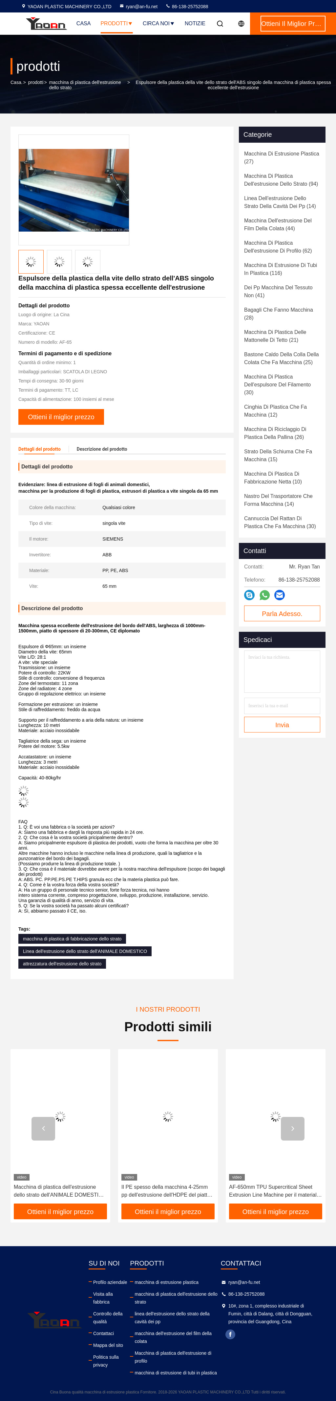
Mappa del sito (108, 1345)
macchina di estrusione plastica (167, 1282)
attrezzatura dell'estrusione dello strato (62, 963)
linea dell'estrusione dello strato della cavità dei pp (172, 1317)
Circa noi (159, 23)
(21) (275, 336)
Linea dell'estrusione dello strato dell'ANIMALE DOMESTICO (85, 951)
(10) (273, 477)
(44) (278, 224)
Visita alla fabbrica (103, 1298)
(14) (280, 202)
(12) (275, 411)
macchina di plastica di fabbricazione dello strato (72, 938)
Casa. (16, 82)
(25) (281, 358)
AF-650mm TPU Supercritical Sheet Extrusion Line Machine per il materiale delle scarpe (274, 1191)
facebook (230, 1334)
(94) (281, 180)
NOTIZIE (195, 23)
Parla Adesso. (282, 613)
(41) (278, 291)
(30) (277, 384)
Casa (83, 23)
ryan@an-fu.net (138, 6)
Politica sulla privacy (106, 1361)
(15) (278, 455)
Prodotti (116, 23)
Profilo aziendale (110, 1282)
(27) (281, 157)
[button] (43, 1129)
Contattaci (103, 1333)
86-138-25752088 (186, 6)
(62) (278, 247)
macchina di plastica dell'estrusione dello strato (85, 85)
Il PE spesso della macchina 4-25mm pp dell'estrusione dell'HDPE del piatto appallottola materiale (165, 1191)
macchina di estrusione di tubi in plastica (176, 1372)
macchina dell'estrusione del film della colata (173, 1337)
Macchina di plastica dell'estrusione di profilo (173, 1357)
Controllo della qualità (108, 1317)
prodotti (36, 82)
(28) (278, 313)
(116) (280, 269)
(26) (275, 433)
